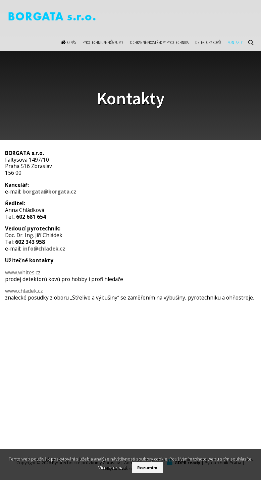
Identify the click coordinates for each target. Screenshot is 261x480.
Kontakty (235, 49)
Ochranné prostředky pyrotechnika (159, 49)
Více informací (112, 468)
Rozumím (147, 468)
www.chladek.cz (24, 291)
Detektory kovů (208, 49)
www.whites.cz (23, 272)
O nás (71, 49)
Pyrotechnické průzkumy (103, 49)
